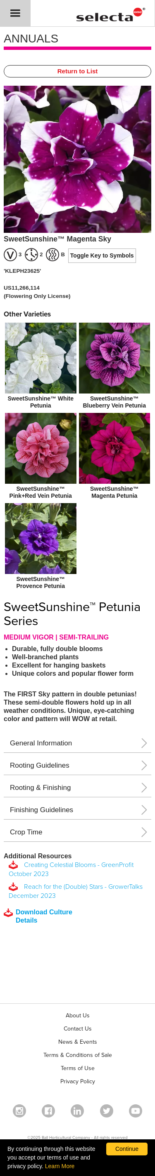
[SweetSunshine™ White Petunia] (41, 366)
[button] (15, 13)
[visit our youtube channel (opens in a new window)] (135, 1111)
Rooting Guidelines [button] (39, 765)
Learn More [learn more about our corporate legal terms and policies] (60, 1166)
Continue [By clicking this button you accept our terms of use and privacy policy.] (126, 1149)
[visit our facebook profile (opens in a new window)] (48, 1111)
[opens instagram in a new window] (19, 1111)
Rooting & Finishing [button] (40, 788)
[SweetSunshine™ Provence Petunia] (41, 547)
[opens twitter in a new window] (106, 1111)
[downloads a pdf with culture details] (44, 916)
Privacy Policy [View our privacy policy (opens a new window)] (77, 1081)
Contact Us (78, 1028)
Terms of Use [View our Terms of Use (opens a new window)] (78, 1068)
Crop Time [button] (26, 832)
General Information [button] (41, 743)
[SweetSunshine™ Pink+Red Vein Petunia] (41, 457)
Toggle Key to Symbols (102, 255)
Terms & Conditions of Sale (77, 1055)
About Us (78, 1015)
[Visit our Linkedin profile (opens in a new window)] (77, 1111)
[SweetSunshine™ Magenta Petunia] (115, 457)
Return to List (77, 71)
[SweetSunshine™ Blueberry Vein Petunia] (115, 366)
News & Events (77, 1041)
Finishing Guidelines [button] (41, 810)
